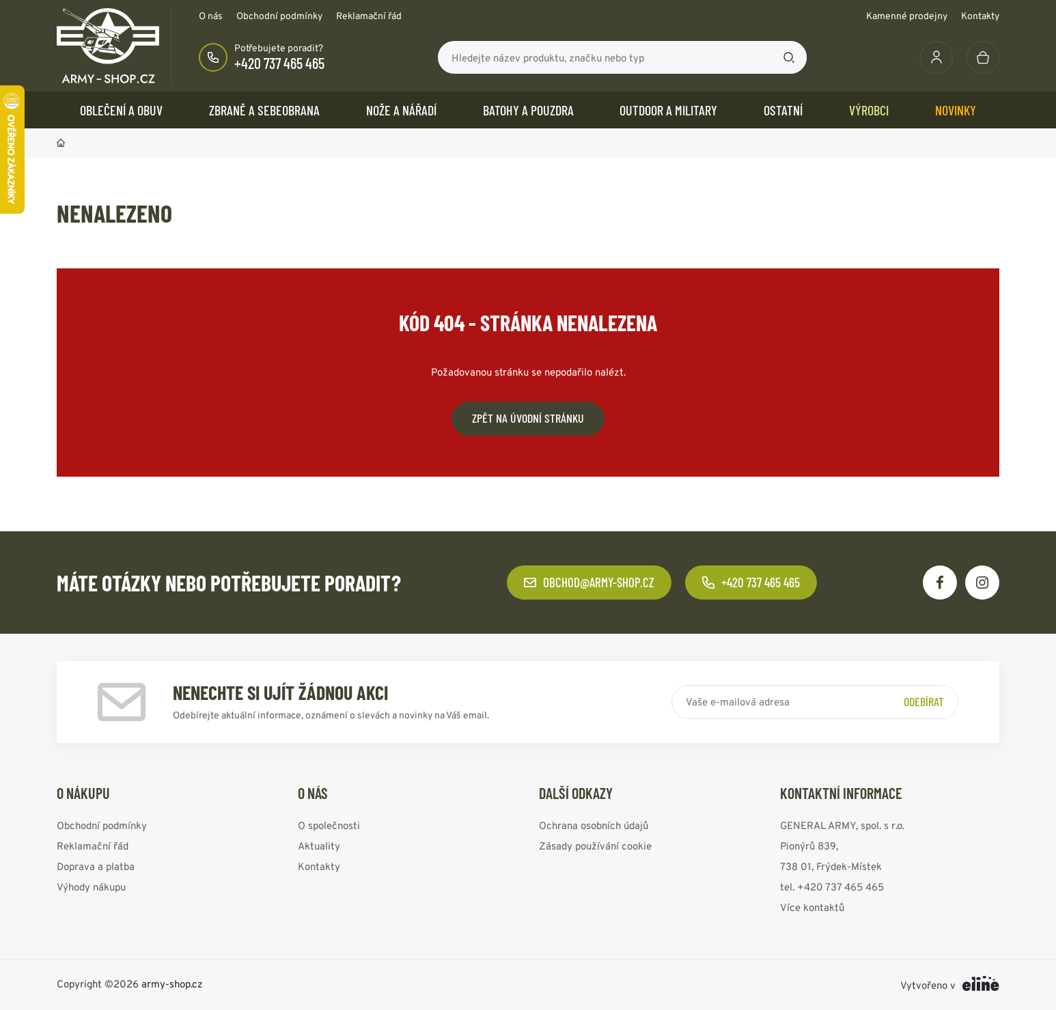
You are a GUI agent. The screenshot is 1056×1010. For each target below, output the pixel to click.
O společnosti (329, 825)
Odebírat (924, 701)
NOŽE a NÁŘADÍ (401, 110)
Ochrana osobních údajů (593, 825)
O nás (211, 15)
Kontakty (980, 15)
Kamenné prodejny (906, 15)
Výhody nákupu (91, 887)
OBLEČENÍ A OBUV (121, 110)
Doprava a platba (96, 866)
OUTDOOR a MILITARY (668, 110)
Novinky (955, 110)
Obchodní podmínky (279, 15)
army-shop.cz (172, 984)
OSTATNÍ (783, 110)
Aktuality (319, 846)
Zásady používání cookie (595, 846)
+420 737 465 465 (279, 63)
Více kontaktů (812, 907)
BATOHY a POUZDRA (528, 110)
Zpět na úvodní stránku (528, 417)
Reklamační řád (369, 15)
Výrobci (869, 110)
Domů (61, 143)
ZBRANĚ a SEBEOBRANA (264, 110)
